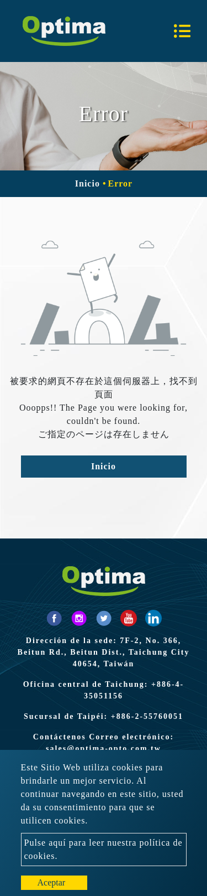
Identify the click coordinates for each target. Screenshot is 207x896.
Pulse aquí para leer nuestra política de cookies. (103, 849)
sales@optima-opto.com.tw (103, 748)
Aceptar (52, 882)
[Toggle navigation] (182, 31)
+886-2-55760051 (147, 716)
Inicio (87, 183)
